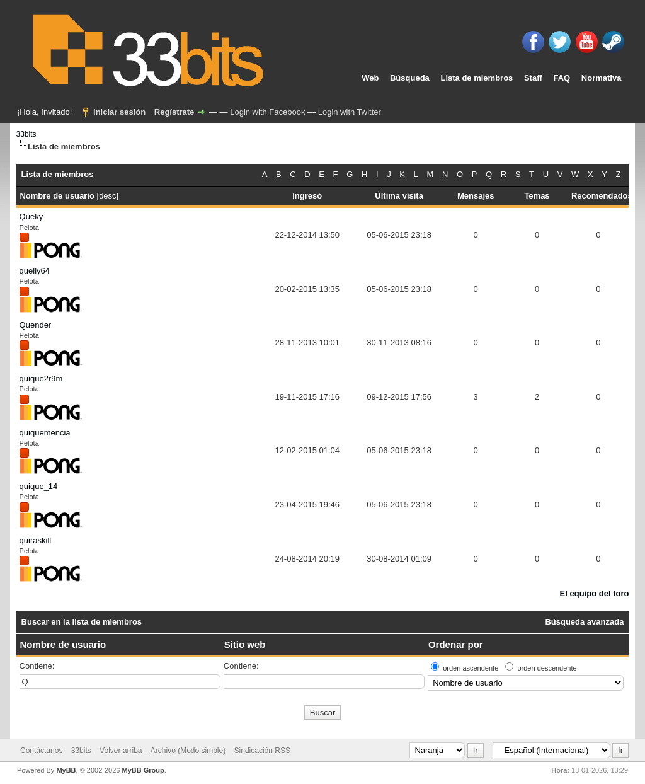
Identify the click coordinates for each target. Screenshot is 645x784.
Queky (31, 216)
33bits (26, 134)
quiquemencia (45, 432)
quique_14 (39, 486)
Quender (36, 325)
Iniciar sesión (119, 112)
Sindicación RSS (262, 750)
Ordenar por (455, 644)
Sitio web (245, 644)
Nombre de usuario (63, 644)
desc (107, 195)
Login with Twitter (349, 112)
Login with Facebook (267, 112)
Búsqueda (410, 78)
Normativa (601, 78)
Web (370, 78)
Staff (533, 78)
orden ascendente (470, 668)
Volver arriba (121, 750)
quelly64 (35, 270)
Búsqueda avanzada (584, 621)
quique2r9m (41, 378)
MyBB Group (143, 770)
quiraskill (36, 540)
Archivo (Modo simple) (188, 750)
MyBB (66, 770)
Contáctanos (41, 750)
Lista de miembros (476, 78)
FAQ (561, 78)
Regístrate (174, 112)
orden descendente (546, 668)
